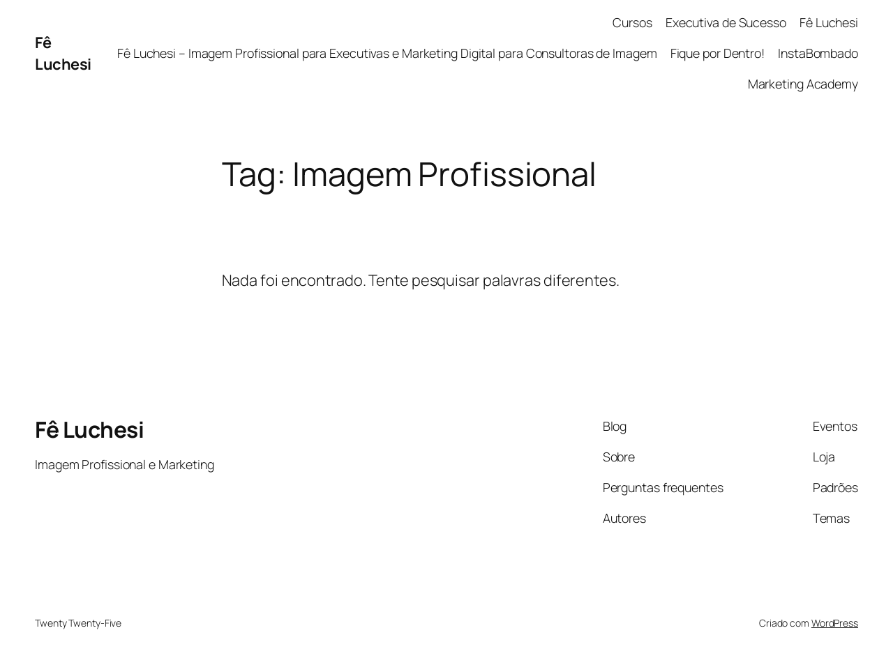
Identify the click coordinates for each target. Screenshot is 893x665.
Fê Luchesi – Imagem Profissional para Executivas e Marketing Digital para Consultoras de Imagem (387, 53)
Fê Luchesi (63, 53)
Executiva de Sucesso (726, 22)
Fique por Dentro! (717, 53)
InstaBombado (818, 53)
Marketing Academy (803, 83)
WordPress (834, 622)
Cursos (632, 22)
